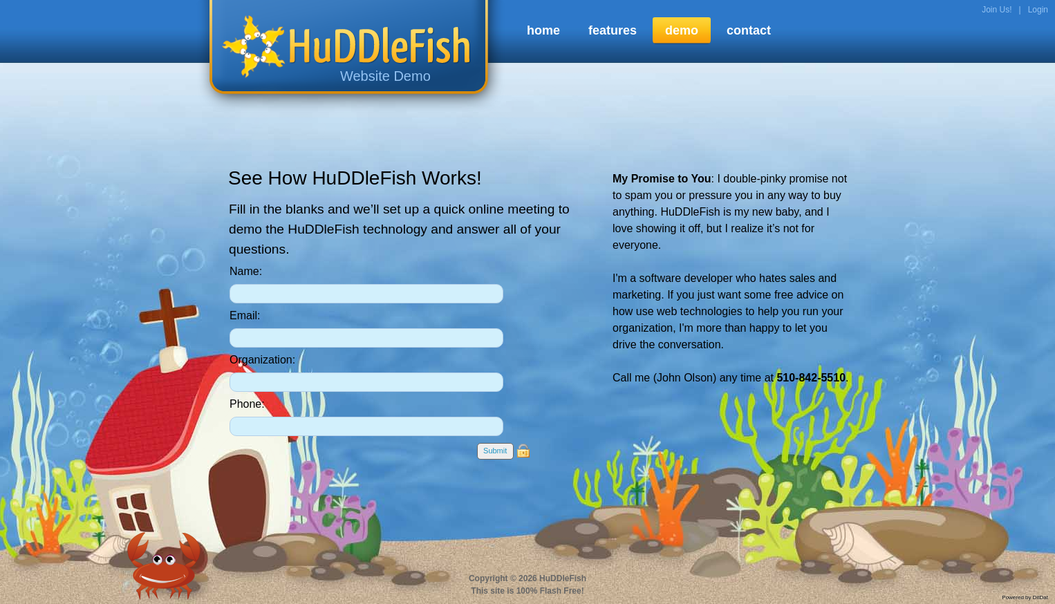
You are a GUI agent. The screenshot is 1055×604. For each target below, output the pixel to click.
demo (681, 30)
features (612, 30)
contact (749, 30)
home (543, 30)
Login (1038, 10)
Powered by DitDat (1025, 597)
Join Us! (996, 10)
